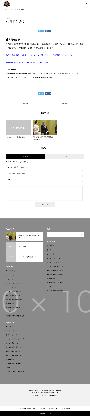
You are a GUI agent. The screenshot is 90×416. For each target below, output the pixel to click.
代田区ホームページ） (63, 55)
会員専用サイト (54, 408)
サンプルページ (11, 271)
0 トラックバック (64, 156)
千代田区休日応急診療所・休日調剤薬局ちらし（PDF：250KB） (28, 62)
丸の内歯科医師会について (14, 295)
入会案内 (9, 312)
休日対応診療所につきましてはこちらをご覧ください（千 (30, 55)
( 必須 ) (16, 167)
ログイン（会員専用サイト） (15, 291)
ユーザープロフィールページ (15, 283)
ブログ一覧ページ (11, 279)
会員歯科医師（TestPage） (14, 307)
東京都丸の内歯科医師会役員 (15, 316)
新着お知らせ (66, 408)
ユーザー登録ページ (12, 287)
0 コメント (25, 156)
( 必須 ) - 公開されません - (17, 173)
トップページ (10, 275)
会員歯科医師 (10, 303)
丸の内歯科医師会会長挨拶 (14, 299)
